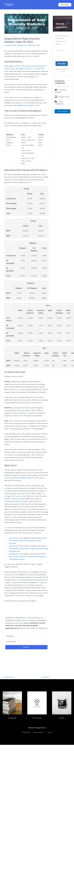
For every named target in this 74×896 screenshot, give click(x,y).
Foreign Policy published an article (22, 478)
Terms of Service (39, 732)
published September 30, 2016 (28, 105)
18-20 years (15, 496)
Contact (49, 732)
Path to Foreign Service (37, 728)
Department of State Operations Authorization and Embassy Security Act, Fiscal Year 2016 (25, 68)
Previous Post (8, 677)
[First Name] (26, 636)
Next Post (46, 677)
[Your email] (63, 56)
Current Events (10, 45)
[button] (37, 3)
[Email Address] (26, 641)
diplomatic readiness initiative (17, 501)
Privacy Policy (26, 732)
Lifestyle (20, 45)
